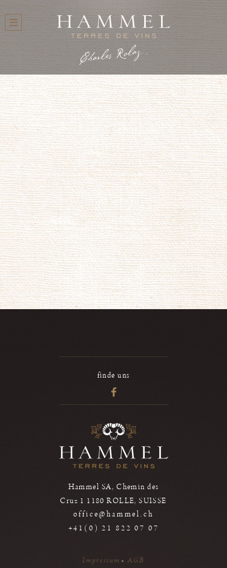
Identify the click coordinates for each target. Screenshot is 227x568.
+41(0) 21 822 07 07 (113, 528)
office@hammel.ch (113, 514)
